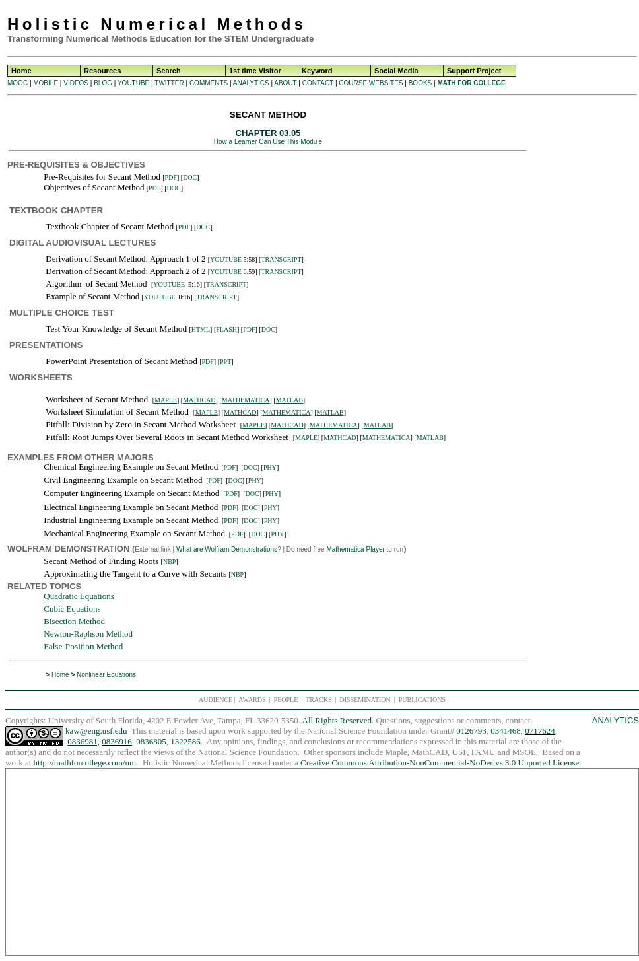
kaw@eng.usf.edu (96, 731)
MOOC (17, 83)
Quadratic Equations (79, 596)
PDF (171, 177)
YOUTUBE (133, 83)
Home (21, 71)
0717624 (540, 731)
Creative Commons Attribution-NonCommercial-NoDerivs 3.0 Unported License (439, 762)
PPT (225, 361)
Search (168, 71)
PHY (270, 467)
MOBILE (45, 83)
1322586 (185, 741)
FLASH (226, 329)
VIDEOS (75, 83)
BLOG (103, 83)
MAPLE (165, 400)
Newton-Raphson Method (88, 634)
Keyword (317, 71)
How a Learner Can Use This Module (268, 141)
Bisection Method (74, 621)
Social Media (396, 71)
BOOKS (420, 83)
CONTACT (317, 83)
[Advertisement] (584, 306)
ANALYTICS (251, 83)
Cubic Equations (72, 609)
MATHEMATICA (246, 400)
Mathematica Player (355, 549)
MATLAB (289, 400)
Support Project (474, 71)
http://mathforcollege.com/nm (85, 762)
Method (108, 646)
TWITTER (169, 83)
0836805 (151, 741)
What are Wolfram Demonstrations (226, 549)
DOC (190, 177)
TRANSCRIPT (281, 259)
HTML (200, 329)
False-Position (69, 646)
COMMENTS (208, 83)
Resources (102, 71)
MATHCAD (199, 400)
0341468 (505, 731)
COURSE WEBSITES (371, 83)
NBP (169, 561)
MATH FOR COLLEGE (471, 83)
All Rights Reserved (337, 720)
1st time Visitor (255, 71)
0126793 (471, 731)
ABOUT (285, 83)
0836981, (83, 741)
